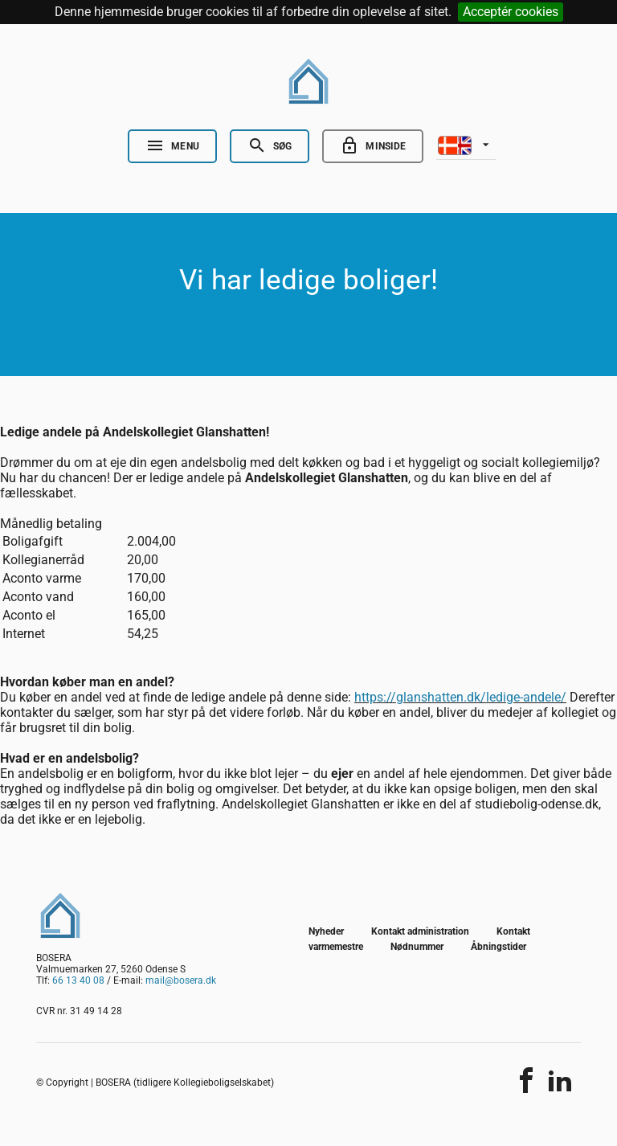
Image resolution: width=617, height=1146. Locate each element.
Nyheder (326, 931)
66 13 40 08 (78, 980)
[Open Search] (269, 146)
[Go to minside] (372, 146)
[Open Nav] (172, 146)
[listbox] (466, 144)
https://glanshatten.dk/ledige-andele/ (460, 697)
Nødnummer (416, 946)
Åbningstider (498, 946)
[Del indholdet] (526, 1080)
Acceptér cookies (510, 11)
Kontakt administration (420, 931)
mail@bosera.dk (180, 980)
